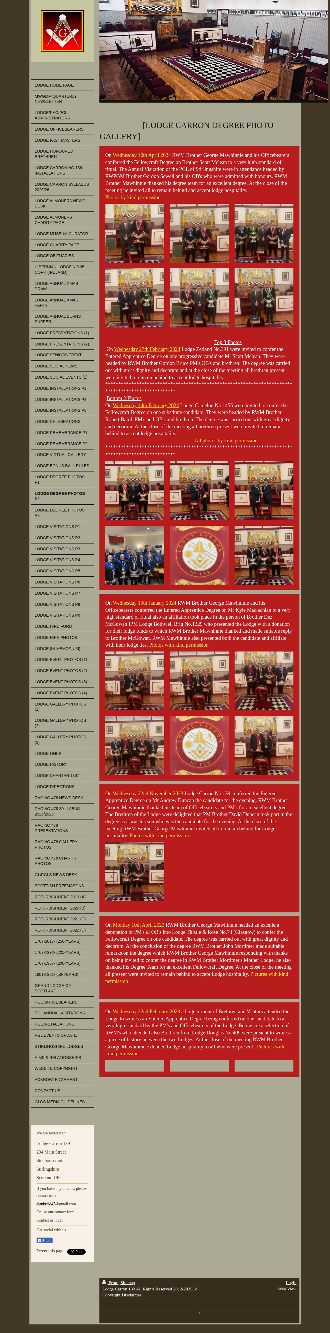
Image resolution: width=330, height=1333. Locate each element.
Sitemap (128, 1282)
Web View (287, 1288)
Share (44, 1241)
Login (291, 1282)
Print (110, 1282)
